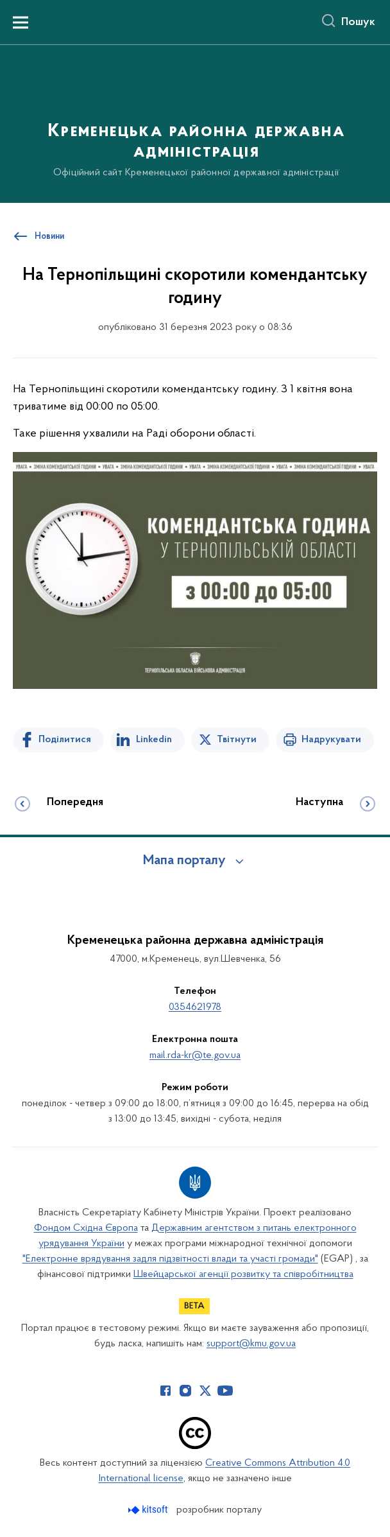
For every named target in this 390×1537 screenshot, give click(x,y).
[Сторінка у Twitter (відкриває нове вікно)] (205, 1390)
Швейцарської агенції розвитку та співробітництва (243, 1274)
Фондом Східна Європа (86, 1228)
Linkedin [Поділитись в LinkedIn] (154, 739)
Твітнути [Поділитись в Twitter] (237, 739)
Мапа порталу (184, 861)
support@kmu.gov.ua (251, 1344)
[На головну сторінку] (195, 122)
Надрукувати (331, 739)
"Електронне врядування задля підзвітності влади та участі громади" (170, 1259)
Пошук (358, 22)
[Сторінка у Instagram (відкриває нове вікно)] (185, 1390)
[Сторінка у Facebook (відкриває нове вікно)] (165, 1390)
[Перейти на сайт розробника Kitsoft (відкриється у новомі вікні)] (149, 1510)
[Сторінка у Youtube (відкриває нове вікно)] (225, 1390)
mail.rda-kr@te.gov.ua (195, 1055)
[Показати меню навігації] (20, 22)
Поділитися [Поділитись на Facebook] (64, 739)
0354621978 (195, 1007)
